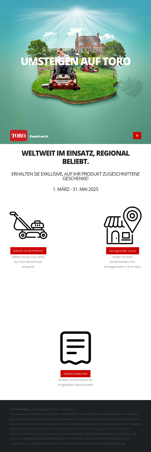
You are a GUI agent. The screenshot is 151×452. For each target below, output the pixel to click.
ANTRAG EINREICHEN (75, 373)
